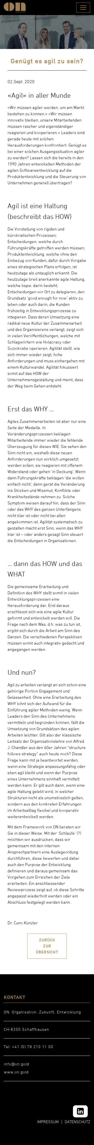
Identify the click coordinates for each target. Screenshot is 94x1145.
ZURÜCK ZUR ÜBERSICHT (47, 946)
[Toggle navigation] (83, 8)
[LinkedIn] (80, 1111)
